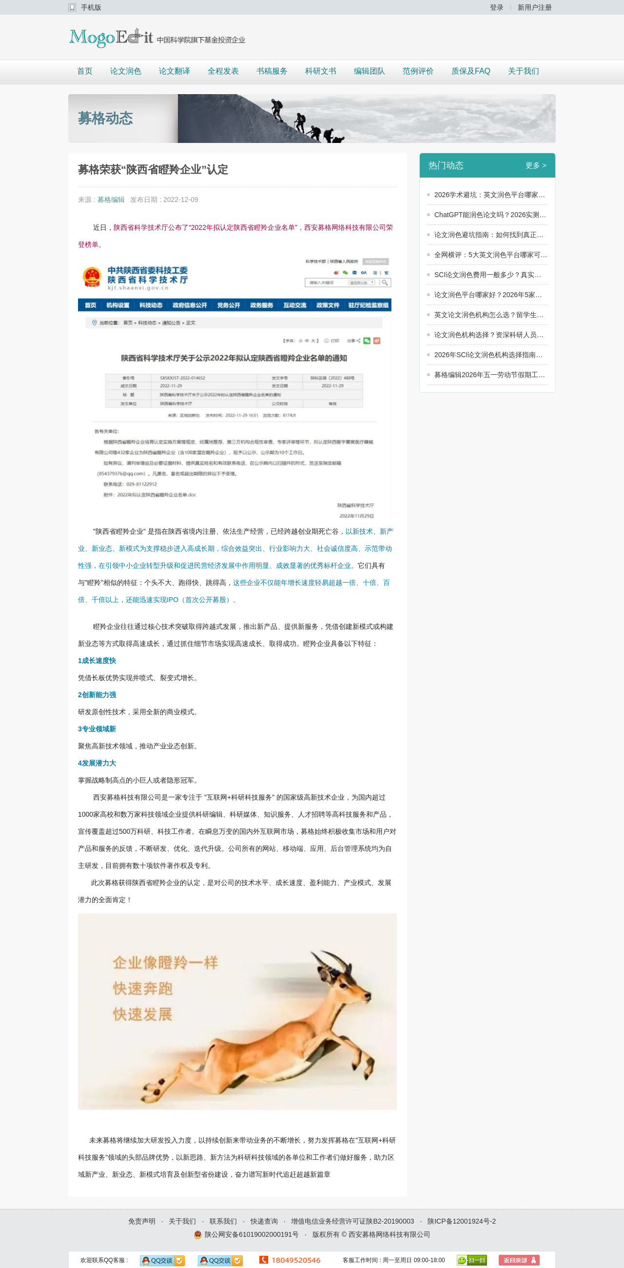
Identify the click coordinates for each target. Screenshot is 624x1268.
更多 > (536, 165)
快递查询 (264, 1221)
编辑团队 (369, 71)
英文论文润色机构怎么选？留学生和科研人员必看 (491, 315)
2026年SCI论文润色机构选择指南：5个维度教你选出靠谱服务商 (491, 355)
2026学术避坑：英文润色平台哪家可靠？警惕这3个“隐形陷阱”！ (491, 195)
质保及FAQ (470, 71)
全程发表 (223, 71)
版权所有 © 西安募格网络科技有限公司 (371, 1234)
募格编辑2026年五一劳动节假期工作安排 (491, 375)
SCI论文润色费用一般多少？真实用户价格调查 (491, 275)
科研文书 (320, 71)
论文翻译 (174, 71)
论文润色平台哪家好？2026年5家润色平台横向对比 (491, 295)
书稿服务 (272, 71)
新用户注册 (535, 7)
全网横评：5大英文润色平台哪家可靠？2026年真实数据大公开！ (491, 255)
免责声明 (142, 1221)
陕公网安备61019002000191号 (246, 1234)
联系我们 (223, 1221)
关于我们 (523, 71)
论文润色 (125, 71)
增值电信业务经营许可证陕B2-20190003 (352, 1221)
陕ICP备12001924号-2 (462, 1221)
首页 (85, 71)
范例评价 (418, 71)
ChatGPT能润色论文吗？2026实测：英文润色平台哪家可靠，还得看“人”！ (491, 215)
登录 (497, 7)
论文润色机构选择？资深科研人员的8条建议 (491, 335)
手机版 (91, 7)
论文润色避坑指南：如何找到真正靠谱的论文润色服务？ (491, 235)
